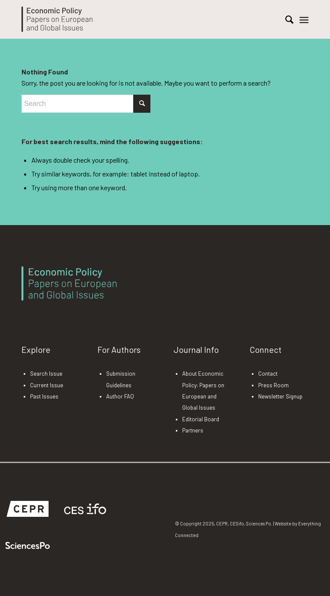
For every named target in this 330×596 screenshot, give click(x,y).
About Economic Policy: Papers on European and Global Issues (203, 390)
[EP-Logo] (57, 19)
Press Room (273, 385)
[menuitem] (285, 19)
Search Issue (46, 373)
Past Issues (44, 396)
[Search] (285, 19)
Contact (268, 373)
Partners (192, 430)
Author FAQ (120, 396)
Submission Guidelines (120, 379)
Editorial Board (200, 419)
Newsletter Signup (280, 396)
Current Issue (46, 385)
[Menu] (304, 19)
